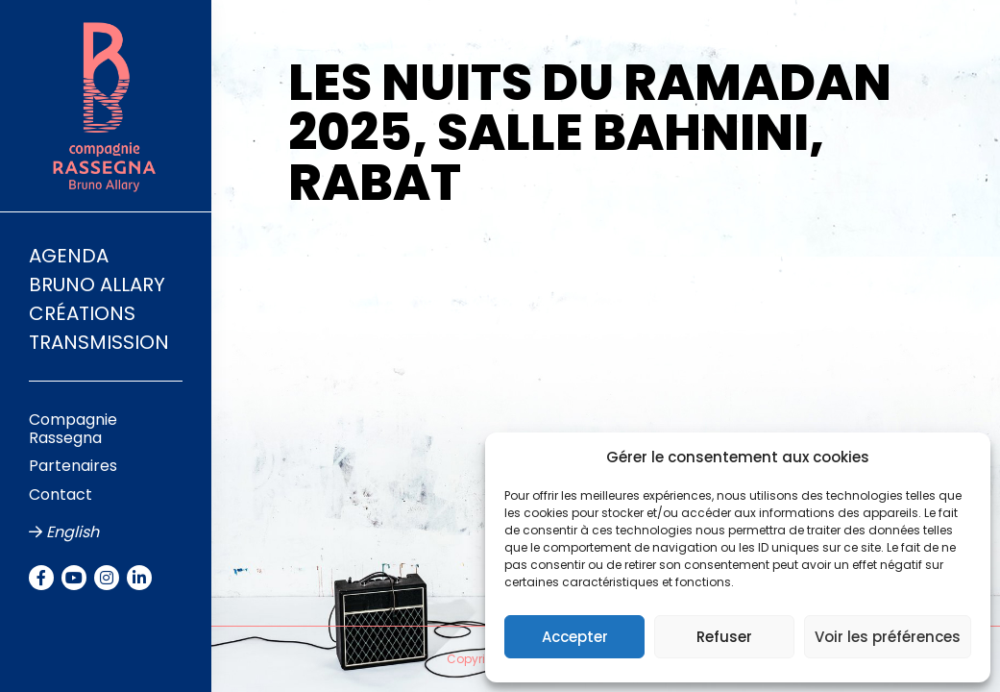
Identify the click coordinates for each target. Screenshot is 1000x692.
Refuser (724, 637)
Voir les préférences (888, 637)
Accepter (575, 637)
